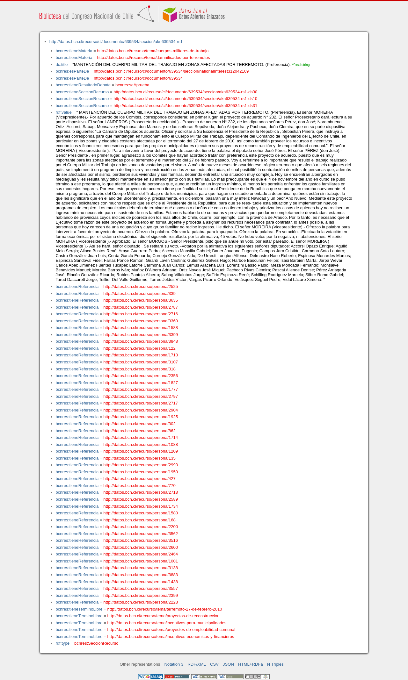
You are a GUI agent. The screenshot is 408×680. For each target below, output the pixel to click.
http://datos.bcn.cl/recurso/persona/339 (139, 293)
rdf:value (63, 112)
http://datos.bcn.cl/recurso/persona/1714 (140, 437)
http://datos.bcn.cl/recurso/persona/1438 (140, 581)
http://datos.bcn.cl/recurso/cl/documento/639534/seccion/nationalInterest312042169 (171, 71)
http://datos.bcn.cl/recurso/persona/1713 (140, 355)
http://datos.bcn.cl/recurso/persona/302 (139, 423)
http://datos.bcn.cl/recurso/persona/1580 (140, 513)
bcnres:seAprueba (132, 84)
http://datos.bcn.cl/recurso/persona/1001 (140, 561)
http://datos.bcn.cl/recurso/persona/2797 (140, 396)
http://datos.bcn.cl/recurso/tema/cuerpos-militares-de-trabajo (153, 50)
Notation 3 (173, 664)
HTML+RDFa (250, 664)
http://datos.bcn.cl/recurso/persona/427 (139, 478)
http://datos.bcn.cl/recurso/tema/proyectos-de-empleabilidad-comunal (171, 629)
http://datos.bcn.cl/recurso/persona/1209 (140, 451)
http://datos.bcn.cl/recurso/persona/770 (139, 485)
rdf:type (62, 643)
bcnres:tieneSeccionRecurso (82, 91)
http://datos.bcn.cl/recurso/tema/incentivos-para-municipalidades (167, 622)
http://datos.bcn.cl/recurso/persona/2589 (140, 499)
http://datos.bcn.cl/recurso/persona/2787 (140, 307)
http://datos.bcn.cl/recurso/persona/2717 (140, 403)
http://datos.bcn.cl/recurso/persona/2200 (140, 526)
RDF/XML (196, 664)
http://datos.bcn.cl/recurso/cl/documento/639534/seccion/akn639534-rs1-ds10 (185, 98)
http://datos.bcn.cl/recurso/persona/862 (139, 430)
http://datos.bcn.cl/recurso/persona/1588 (140, 327)
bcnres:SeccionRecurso (96, 643)
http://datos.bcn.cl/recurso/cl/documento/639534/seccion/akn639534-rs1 (116, 41)
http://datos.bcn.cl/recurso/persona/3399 (140, 334)
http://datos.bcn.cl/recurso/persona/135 (139, 458)
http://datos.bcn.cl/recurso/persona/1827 (140, 382)
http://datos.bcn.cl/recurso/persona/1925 (140, 416)
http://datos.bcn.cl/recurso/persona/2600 (140, 547)
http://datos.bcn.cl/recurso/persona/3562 (140, 533)
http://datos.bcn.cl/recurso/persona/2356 (140, 375)
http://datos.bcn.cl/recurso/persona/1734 (140, 506)
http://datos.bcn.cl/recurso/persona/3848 (140, 341)
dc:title (61, 64)
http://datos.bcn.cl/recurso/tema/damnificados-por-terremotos (153, 57)
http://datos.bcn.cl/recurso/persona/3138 (140, 567)
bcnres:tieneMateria (73, 50)
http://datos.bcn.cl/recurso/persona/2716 (140, 313)
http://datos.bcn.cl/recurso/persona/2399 (140, 595)
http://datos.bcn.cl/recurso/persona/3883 (140, 574)
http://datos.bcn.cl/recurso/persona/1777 (140, 389)
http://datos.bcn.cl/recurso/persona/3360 (140, 321)
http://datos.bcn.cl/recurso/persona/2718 (140, 492)
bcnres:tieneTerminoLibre (78, 609)
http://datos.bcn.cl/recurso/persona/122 (139, 348)
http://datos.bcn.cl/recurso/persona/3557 (140, 588)
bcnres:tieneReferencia (76, 286)
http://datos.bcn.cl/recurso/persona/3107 (140, 362)
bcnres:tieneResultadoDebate (83, 84)
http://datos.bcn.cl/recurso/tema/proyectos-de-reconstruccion (163, 615)
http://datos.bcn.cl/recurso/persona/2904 (140, 410)
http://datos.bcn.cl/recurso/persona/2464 (140, 554)
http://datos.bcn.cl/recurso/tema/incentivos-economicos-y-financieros (170, 636)
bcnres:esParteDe (72, 71)
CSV (214, 664)
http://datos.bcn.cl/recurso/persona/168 (139, 520)
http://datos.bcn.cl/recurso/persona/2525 (140, 286)
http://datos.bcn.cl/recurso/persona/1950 (140, 471)
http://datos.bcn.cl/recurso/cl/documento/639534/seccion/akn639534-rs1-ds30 (185, 91)
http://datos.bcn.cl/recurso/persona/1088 (140, 444)
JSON (228, 664)
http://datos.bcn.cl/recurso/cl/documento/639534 (138, 78)
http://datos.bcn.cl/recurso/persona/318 (139, 369)
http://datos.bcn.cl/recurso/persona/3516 (140, 540)
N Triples (275, 664)
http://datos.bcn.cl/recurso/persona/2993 (140, 464)
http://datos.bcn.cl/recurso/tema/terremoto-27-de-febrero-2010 (164, 609)
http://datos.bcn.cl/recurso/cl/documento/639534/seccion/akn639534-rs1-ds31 (185, 105)
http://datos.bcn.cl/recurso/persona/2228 (140, 602)
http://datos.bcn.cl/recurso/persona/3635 (140, 300)
